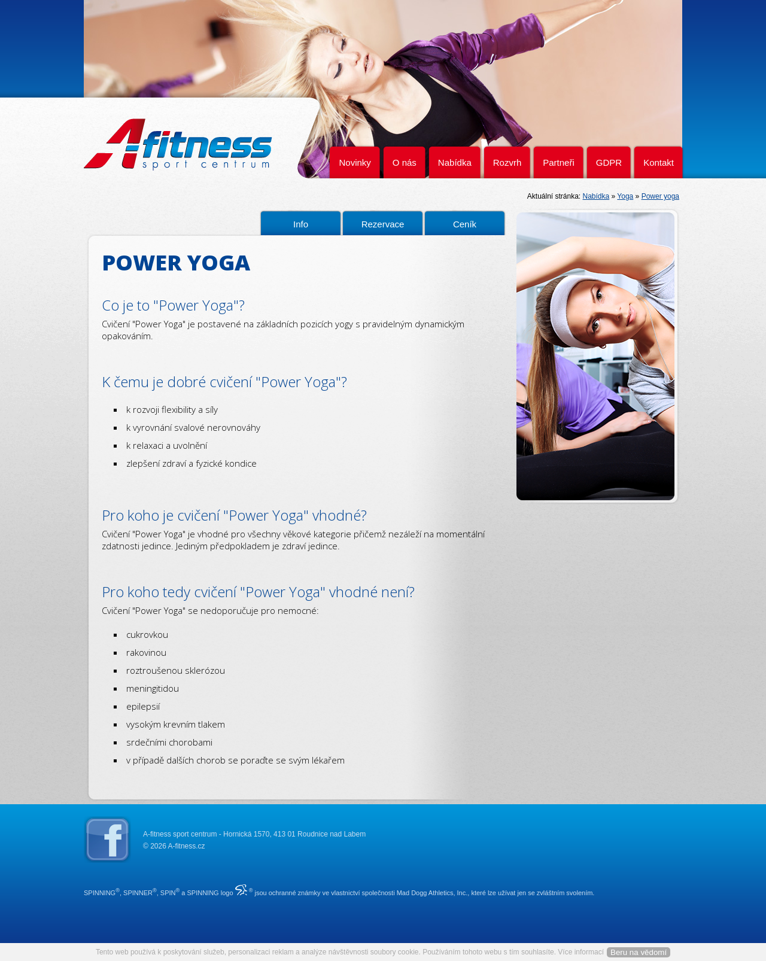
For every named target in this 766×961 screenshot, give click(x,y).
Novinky (354, 162)
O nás (405, 162)
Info (300, 224)
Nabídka (455, 162)
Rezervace (383, 224)
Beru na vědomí (638, 952)
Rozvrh (507, 162)
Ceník (464, 224)
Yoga (625, 196)
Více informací (581, 952)
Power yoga (660, 196)
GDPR (609, 162)
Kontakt (658, 162)
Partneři (558, 162)
